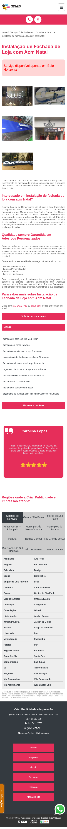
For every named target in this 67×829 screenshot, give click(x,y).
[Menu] (61, 7)
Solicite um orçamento (33, 316)
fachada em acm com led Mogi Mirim (20, 339)
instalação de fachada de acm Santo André (23, 375)
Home (33, 747)
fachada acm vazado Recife (16, 381)
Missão (33, 767)
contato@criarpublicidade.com (33, 733)
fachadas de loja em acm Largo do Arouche (23, 363)
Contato (33, 787)
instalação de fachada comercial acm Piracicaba (26, 357)
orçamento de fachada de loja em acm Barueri (25, 369)
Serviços (33, 777)
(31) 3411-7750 (20, 306)
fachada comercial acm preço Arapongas (22, 351)
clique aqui (36, 306)
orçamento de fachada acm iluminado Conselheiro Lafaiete (31, 394)
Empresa (33, 757)
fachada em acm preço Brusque (18, 387)
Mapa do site (33, 796)
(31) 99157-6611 (33, 728)
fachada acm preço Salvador (16, 345)
